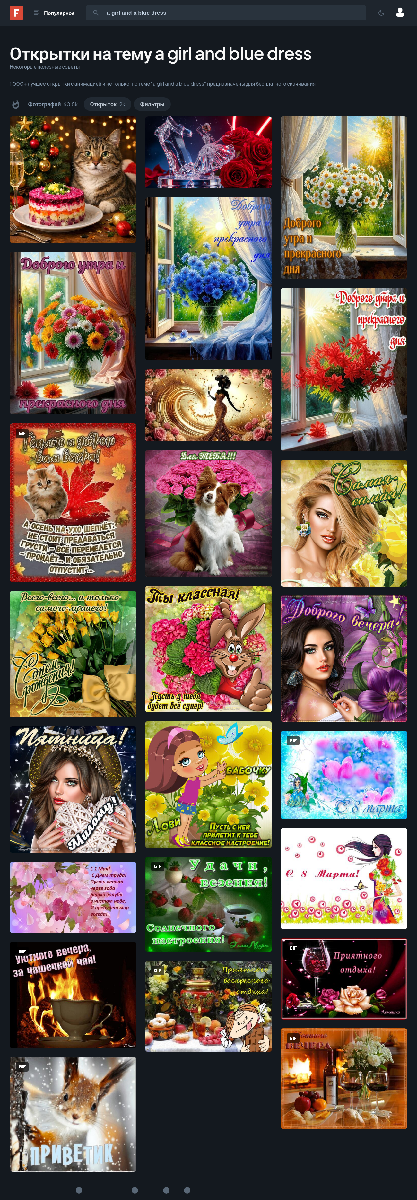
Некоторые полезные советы (45, 66)
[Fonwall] (16, 17)
